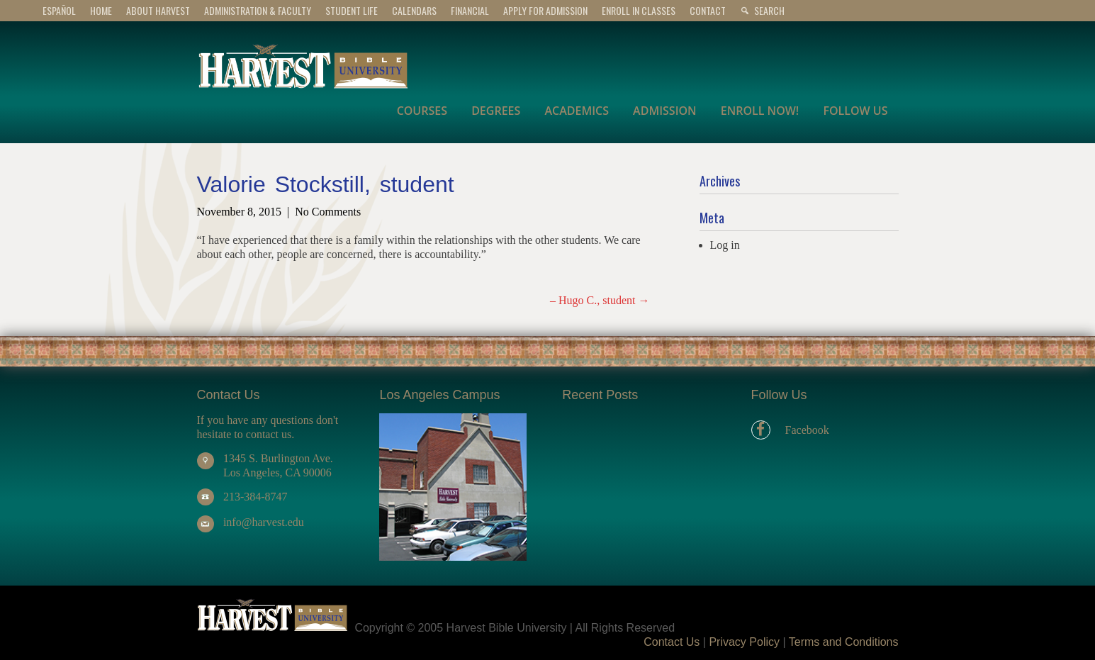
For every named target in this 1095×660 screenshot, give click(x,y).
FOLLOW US (855, 110)
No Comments (328, 212)
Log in (725, 245)
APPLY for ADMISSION (545, 10)
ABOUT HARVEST (158, 10)
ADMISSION (665, 110)
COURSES (422, 110)
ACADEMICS (576, 110)
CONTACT (708, 10)
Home (101, 10)
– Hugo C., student (599, 300)
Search (769, 10)
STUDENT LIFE (351, 10)
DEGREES (495, 110)
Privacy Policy (744, 642)
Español (59, 10)
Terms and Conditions (844, 642)
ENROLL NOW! (760, 110)
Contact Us (672, 642)
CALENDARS (414, 10)
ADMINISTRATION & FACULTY (257, 10)
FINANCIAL (470, 10)
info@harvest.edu (263, 522)
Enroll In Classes (638, 10)
